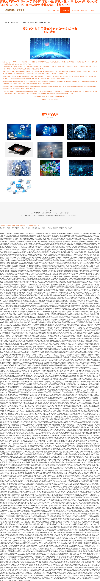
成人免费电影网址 (73, 375)
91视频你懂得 (64, 276)
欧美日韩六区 (67, 389)
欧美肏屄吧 (52, 389)
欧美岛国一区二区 (14, 302)
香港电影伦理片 (42, 279)
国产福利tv (29, 473)
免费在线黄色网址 (15, 513)
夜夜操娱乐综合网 (29, 518)
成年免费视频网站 (86, 275)
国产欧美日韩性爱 (22, 434)
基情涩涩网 (11, 282)
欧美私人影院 (88, 562)
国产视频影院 (69, 397)
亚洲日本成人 (94, 418)
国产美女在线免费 (71, 319)
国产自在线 (44, 294)
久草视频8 (42, 287)
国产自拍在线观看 (93, 481)
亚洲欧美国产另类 (77, 346)
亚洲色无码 (95, 510)
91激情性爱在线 (55, 461)
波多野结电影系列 (21, 437)
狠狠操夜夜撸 (30, 434)
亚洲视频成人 (18, 521)
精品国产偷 (31, 497)
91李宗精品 (75, 321)
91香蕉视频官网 (28, 489)
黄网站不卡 (32, 566)
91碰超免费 (49, 341)
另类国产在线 (91, 294)
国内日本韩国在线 (84, 494)
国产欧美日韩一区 (41, 427)
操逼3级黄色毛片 (63, 379)
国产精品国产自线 (77, 430)
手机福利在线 (24, 438)
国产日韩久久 (73, 403)
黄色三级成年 (78, 290)
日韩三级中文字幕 (20, 400)
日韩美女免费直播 (6, 327)
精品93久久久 (18, 289)
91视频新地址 (34, 338)
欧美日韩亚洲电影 (68, 414)
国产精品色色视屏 (33, 260)
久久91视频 (7, 437)
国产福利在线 (54, 252)
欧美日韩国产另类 (67, 553)
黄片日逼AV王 (41, 402)
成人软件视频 (70, 286)
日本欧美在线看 (51, 324)
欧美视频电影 (59, 346)
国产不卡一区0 (51, 432)
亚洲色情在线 (33, 499)
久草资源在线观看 (93, 523)
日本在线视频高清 (71, 386)
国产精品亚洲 (71, 290)
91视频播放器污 (63, 373)
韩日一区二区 (85, 246)
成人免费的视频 (33, 456)
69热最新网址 (76, 324)
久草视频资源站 (31, 255)
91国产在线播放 (13, 311)
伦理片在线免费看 (26, 453)
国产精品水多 (19, 335)
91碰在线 (10, 244)
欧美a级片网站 (80, 459)
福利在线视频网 (49, 531)
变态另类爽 (48, 507)
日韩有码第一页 (55, 445)
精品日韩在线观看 (58, 427)
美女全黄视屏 (47, 391)
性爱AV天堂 (70, 575)
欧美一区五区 (95, 443)
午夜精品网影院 (37, 278)
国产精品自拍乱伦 (86, 432)
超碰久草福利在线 (42, 370)
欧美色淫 (71, 243)
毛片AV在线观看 (82, 537)
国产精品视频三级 (91, 424)
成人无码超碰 (54, 578)
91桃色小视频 (27, 346)
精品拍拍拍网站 (9, 386)
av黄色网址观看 (7, 389)
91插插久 (84, 473)
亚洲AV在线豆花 (75, 330)
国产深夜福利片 (17, 569)
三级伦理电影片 (56, 400)
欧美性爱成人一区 (43, 475)
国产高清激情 (63, 486)
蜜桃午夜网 (12, 303)
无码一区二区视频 (9, 429)
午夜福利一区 (82, 372)
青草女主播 (70, 513)
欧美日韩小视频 (56, 332)
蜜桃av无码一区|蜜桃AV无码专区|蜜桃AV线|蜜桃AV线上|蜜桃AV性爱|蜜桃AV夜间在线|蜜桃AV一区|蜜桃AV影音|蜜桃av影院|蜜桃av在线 (33, 228)
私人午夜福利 (8, 402)
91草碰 (6, 270)
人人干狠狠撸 (29, 383)
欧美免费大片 (3, 511)
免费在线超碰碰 (65, 418)
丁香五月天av (45, 335)
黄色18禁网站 (92, 292)
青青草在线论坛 (79, 434)
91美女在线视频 (54, 257)
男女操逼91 (55, 573)
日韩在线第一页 (42, 548)
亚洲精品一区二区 (32, 443)
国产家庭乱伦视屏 (31, 508)
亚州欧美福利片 (79, 418)
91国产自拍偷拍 (64, 238)
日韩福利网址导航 (43, 316)
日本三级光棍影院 (16, 249)
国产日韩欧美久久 (59, 502)
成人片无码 (9, 325)
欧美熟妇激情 (50, 492)
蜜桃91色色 (33, 294)
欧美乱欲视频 (80, 282)
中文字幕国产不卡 (24, 513)
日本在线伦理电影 (29, 391)
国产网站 (70, 270)
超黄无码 (36, 325)
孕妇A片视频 (85, 472)
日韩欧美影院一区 (71, 467)
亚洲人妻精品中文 (26, 419)
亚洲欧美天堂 (75, 422)
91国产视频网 (90, 300)
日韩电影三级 (51, 467)
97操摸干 (31, 504)
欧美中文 (31, 449)
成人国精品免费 (79, 543)
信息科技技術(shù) (42, 215)
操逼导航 (84, 435)
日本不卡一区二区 (79, 383)
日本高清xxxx (37, 379)
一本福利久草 (71, 486)
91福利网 (85, 486)
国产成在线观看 (79, 317)
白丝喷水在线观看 (69, 502)
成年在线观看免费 (39, 348)
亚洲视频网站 (52, 437)
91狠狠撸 (83, 243)
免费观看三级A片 (28, 472)
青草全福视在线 (77, 270)
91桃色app (64, 505)
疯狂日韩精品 (84, 519)
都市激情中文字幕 (39, 391)
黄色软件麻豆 (38, 403)
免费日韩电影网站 (68, 381)
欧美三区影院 (80, 376)
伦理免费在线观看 (59, 500)
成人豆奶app (47, 445)
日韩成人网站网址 (89, 461)
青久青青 (34, 327)
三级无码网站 (9, 500)
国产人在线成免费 (36, 244)
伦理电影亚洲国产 (69, 271)
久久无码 (9, 338)
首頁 (49, 10)
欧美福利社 (59, 407)
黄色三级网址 (8, 449)
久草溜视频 (11, 577)
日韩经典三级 (19, 523)
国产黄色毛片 (76, 411)
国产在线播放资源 (45, 384)
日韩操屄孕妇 (5, 424)
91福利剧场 (8, 265)
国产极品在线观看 (40, 459)
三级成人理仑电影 (92, 449)
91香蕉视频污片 (80, 445)
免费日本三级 (91, 438)
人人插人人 (13, 575)
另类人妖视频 (11, 308)
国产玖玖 (95, 337)
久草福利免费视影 (50, 349)
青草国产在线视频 (55, 243)
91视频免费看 (37, 578)
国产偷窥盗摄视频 (41, 240)
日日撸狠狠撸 (35, 375)
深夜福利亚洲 (91, 327)
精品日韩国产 (57, 476)
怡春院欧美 (68, 426)
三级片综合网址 (42, 407)
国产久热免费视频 (72, 373)
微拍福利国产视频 (54, 244)
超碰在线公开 (38, 324)
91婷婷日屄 (12, 397)
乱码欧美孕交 (12, 279)
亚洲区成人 (82, 330)
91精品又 (81, 335)
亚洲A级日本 (42, 381)
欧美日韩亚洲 (90, 564)
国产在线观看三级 (36, 469)
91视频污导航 (93, 316)
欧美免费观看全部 (18, 489)
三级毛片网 (57, 542)
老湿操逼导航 (7, 519)
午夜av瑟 (82, 408)
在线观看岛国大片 (93, 496)
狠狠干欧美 (89, 286)
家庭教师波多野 (17, 486)
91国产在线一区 (52, 559)
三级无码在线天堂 (38, 313)
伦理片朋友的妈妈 (80, 578)
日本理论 (78, 325)
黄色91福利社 (56, 343)
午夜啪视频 (45, 338)
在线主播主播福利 (69, 402)
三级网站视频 (8, 488)
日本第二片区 (75, 340)
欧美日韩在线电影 (51, 426)
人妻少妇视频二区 (66, 289)
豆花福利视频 (41, 308)
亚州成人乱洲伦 (79, 556)
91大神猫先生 (59, 504)
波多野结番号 (60, 516)
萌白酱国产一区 (21, 244)
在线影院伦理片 (80, 456)
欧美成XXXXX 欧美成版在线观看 (63, 368)
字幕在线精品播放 (72, 305)
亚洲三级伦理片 (30, 397)
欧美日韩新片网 (47, 473)
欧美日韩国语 (72, 510)
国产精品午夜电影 (51, 372)
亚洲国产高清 (51, 430)
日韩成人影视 (73, 252)
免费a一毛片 (93, 279)
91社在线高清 (49, 263)
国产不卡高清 (71, 284)
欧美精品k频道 (8, 480)
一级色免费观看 (5, 548)
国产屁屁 (10, 246)
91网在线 (16, 375)
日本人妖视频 (63, 457)
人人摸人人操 (68, 422)
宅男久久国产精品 (85, 314)
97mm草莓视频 (71, 370)
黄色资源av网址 (19, 492)
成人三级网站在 (87, 281)
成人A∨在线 (68, 518)
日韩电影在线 (12, 529)
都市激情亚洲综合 (17, 432)
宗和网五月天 (75, 281)
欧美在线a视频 (41, 443)
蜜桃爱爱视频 (74, 240)
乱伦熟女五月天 (82, 240)
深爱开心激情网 (56, 497)
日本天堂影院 (65, 438)
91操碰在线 (32, 238)
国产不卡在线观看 (82, 399)
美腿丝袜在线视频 (8, 373)
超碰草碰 (2, 411)
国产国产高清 (11, 492)
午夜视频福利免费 (17, 344)
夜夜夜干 (87, 402)
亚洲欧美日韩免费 (85, 559)
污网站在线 (33, 546)
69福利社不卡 (26, 373)
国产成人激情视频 (12, 270)
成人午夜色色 (51, 504)
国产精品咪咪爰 (68, 430)
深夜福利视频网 (37, 524)
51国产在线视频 (14, 534)
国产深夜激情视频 (93, 407)
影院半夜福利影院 (89, 421)
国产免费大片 (82, 340)
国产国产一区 (40, 251)
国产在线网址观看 (9, 300)
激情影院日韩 (92, 324)
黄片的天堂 (33, 543)
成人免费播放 (11, 491)
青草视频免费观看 (9, 551)
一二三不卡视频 (28, 413)
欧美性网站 (3, 403)
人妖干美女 (25, 432)
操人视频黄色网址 (57, 453)
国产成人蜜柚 (84, 505)
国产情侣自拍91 (93, 469)
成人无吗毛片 (52, 537)
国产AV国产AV (89, 236)
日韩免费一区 (81, 378)
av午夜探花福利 (95, 306)
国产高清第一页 (5, 311)
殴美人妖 (46, 421)
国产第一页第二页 (79, 421)
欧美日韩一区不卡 (16, 570)
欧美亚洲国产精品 (71, 497)
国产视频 (15, 346)
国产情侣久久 (28, 558)
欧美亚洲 (79, 542)
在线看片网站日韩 (59, 538)
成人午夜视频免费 (79, 343)
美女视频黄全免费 (19, 292)
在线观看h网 (27, 580)
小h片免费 (25, 260)
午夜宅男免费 (87, 252)
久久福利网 (46, 575)
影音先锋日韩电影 (45, 448)
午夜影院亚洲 (62, 449)
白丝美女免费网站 (85, 238)
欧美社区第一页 (14, 324)
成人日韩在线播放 (15, 566)
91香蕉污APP (79, 319)
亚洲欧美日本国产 (80, 400)
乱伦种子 (37, 233)
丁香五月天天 (12, 424)
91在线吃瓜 (23, 430)
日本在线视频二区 (47, 551)
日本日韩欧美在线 (76, 333)
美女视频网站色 (23, 534)
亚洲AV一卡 (66, 297)
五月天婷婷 (58, 344)
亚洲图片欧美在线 (17, 399)
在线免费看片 (41, 314)
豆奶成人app (8, 418)
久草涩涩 (91, 282)
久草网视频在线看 (28, 278)
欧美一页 (62, 348)
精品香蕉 (83, 268)
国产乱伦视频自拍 (64, 375)
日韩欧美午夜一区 (30, 422)
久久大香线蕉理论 (62, 399)
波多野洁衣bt (16, 543)
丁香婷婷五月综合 (88, 278)
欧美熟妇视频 (16, 476)
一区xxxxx (2, 241)
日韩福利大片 (37, 410)
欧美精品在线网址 (78, 429)
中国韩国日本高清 (31, 251)
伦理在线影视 (64, 306)
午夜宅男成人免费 (45, 410)
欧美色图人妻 (80, 241)
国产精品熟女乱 (52, 566)
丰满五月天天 (33, 426)
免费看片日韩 (9, 344)
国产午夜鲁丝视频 (64, 403)
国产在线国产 (45, 577)
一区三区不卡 (75, 572)
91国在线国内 (35, 376)
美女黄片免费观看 (89, 330)
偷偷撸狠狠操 (75, 416)
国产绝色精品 (78, 287)
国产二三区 (38, 438)
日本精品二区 (48, 378)
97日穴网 (49, 284)
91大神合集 (29, 270)
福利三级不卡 (4, 443)
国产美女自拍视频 (70, 445)
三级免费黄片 (79, 451)
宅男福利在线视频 (14, 456)
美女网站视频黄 (4, 337)
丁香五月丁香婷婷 (74, 335)
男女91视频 (65, 305)
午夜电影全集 (77, 262)
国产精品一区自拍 (51, 309)
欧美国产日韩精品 (82, 516)
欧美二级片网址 (17, 330)
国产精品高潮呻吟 (91, 499)
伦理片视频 (49, 546)
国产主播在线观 (50, 491)
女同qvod (61, 416)
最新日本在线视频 (40, 344)
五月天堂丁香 (12, 335)
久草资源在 (18, 303)
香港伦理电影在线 (49, 247)
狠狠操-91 (35, 295)
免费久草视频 (9, 387)
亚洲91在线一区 (61, 437)
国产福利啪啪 (74, 267)
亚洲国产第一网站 (69, 298)
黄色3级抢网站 (85, 235)
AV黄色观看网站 (70, 259)
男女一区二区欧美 (30, 575)
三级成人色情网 (68, 372)
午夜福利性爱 (73, 504)
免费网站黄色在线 (23, 290)
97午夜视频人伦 (19, 410)
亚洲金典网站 (60, 372)
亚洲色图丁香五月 (17, 453)
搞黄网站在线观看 (82, 297)
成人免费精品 (90, 516)
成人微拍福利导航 (20, 348)
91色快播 (2, 267)
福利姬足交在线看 (48, 300)
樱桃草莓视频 (89, 558)
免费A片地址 (26, 465)
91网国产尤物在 (77, 348)
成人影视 (87, 561)
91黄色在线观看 (59, 381)
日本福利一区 (5, 499)
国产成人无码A (27, 507)
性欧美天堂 (45, 537)
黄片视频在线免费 (13, 469)
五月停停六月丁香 (41, 546)
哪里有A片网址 (46, 311)
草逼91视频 (95, 381)
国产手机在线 (32, 519)
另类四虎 (80, 247)
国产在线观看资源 (75, 257)
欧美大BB (68, 267)
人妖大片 (12, 333)
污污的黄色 (42, 502)
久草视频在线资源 (19, 516)
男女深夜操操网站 (65, 395)
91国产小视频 (30, 405)
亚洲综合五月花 (69, 489)
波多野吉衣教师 (40, 570)
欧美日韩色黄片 (14, 252)
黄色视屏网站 (5, 284)
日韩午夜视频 (7, 405)
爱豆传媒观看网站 (40, 249)
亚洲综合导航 (55, 441)
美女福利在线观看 (16, 337)
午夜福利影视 (38, 537)
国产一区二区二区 (32, 240)
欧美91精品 (42, 491)
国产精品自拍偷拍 (32, 305)
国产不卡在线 (92, 247)
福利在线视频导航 (52, 340)
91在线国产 (35, 548)
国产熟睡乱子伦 (44, 543)
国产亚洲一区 (62, 561)
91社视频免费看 (91, 553)
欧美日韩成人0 (89, 408)
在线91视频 (43, 434)
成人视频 (33, 421)
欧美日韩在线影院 (53, 519)
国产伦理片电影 (72, 459)
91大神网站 (13, 437)
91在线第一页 (90, 413)
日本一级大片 (3, 233)
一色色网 (73, 476)
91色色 (75, 531)
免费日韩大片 (44, 510)
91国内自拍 (14, 567)
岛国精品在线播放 (48, 348)
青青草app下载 (71, 457)
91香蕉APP (19, 233)
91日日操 (51, 562)
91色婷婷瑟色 (61, 273)
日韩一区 (41, 464)
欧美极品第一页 (20, 451)
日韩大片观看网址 (50, 270)
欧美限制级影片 (66, 548)
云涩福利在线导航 (17, 275)
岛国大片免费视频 (9, 241)
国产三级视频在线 (25, 343)
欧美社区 (4, 414)
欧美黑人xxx (43, 526)
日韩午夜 (34, 429)
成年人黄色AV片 (68, 496)
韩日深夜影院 (5, 397)
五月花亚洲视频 (78, 491)
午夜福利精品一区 (38, 540)
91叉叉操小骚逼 (6, 329)
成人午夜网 (11, 257)
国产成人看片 (17, 387)
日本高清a (27, 408)
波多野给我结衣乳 (35, 448)
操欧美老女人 (50, 294)
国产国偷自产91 (75, 408)
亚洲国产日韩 (39, 421)
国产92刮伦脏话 (84, 422)
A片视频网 (38, 294)
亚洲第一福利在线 (90, 389)
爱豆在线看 (57, 286)
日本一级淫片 (67, 511)
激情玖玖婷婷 (31, 577)
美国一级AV (29, 244)
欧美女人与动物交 (94, 238)
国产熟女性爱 (36, 526)
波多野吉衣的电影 (9, 470)
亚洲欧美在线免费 (46, 424)
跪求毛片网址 (34, 419)
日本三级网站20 (94, 414)
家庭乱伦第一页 (8, 453)
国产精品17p (32, 387)
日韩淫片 (15, 416)
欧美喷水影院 (63, 260)
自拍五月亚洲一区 (40, 531)
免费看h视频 (46, 567)
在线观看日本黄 (60, 298)
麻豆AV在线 (46, 389)
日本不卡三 (14, 389)
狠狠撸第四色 (56, 348)
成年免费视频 (10, 349)
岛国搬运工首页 (33, 298)
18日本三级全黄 (53, 335)
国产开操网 (6, 384)
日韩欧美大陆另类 (88, 470)
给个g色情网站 (13, 505)
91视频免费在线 (38, 340)
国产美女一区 (88, 446)
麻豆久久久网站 (47, 454)
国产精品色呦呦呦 (4, 575)
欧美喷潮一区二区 (61, 340)
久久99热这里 (37, 368)
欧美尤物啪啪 (72, 387)
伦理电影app (29, 511)
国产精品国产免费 (17, 449)
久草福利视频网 (56, 246)
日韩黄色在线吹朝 (4, 561)
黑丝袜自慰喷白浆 (66, 515)
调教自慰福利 (11, 407)
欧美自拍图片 (20, 475)
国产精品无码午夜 (25, 402)
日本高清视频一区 (12, 414)
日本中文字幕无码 (42, 284)
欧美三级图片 (45, 368)
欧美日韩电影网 (82, 531)
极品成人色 (96, 303)
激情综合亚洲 (48, 459)
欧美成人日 (39, 523)
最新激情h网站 (70, 314)
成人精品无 (92, 325)
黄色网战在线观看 (10, 502)
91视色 (24, 275)
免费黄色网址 (50, 330)
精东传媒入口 (35, 247)
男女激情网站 (33, 392)
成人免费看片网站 (84, 515)
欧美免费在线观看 (28, 467)
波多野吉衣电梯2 (93, 505)
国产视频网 (62, 445)
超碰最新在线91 (95, 410)
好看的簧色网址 (84, 496)
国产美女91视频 (7, 343)
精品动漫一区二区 (26, 548)
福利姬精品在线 (87, 476)
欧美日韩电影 (16, 430)
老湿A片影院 (25, 305)
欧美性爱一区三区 (15, 426)
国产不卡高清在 (29, 435)
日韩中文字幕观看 (61, 235)
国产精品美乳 (90, 267)
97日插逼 (35, 435)
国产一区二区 (93, 235)
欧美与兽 (32, 554)
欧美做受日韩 (72, 254)
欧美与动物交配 (4, 400)
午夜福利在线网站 (30, 275)
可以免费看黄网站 (92, 416)
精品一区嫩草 (3, 558)
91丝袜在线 (12, 322)
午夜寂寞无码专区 (39, 397)
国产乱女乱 (21, 319)
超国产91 (52, 411)
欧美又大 (38, 265)
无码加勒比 (83, 572)
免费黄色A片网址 (45, 244)
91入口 (89, 399)
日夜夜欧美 (39, 276)
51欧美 (59, 257)
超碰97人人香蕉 (63, 575)
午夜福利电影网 (69, 429)
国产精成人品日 (72, 488)
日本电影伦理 (3, 306)
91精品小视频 (42, 349)
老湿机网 (6, 578)
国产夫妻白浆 (72, 546)
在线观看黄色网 (88, 341)
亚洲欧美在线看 (37, 424)
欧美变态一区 (86, 233)
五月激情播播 (16, 462)
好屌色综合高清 (78, 414)
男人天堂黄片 (94, 451)
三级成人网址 (27, 515)
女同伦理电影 (27, 523)
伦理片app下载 (73, 251)
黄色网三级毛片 (92, 333)
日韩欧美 (78, 465)
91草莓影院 (21, 252)
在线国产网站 (23, 476)
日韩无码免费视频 (87, 554)
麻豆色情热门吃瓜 (12, 511)
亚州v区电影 (7, 567)
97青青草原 (61, 529)
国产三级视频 (54, 416)
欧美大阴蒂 (56, 397)
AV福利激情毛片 (21, 340)
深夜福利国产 (14, 484)
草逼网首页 (54, 249)
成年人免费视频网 (12, 443)
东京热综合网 (13, 379)
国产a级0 (43, 235)
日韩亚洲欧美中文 (85, 410)
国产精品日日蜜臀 (69, 538)
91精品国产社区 (52, 316)
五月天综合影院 (94, 561)
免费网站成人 (40, 488)
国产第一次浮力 (28, 470)
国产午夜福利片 (76, 391)
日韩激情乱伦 (44, 519)
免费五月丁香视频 (53, 302)
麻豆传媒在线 (21, 484)
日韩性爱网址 (53, 298)
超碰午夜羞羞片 (16, 508)
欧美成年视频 (8, 348)
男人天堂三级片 (8, 462)
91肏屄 (38, 543)
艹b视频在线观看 (37, 441)
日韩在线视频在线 (38, 518)
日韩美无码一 (42, 573)
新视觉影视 (21, 284)
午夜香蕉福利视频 (19, 535)
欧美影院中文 (84, 518)
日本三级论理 (50, 375)
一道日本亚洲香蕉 (18, 241)
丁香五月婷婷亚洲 (61, 410)
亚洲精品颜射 (21, 505)
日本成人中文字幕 (84, 532)
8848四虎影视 (25, 519)
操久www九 (49, 553)
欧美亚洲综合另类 (72, 413)
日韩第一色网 (72, 540)
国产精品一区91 (27, 332)
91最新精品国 (70, 556)
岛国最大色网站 (85, 332)
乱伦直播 (42, 507)
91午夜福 (53, 410)
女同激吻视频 (48, 265)
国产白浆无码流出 (67, 453)
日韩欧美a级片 (39, 575)
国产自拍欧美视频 (82, 440)
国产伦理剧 (90, 311)
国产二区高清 (27, 321)
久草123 (98, 324)
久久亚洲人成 (25, 273)
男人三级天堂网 (91, 375)
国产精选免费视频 (60, 324)
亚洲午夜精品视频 (24, 306)
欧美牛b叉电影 (92, 419)
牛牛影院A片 (40, 305)
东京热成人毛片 (9, 441)
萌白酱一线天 (86, 317)
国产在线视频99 (47, 400)
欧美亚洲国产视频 (35, 461)
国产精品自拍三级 (77, 554)
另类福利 (79, 488)
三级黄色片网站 (78, 302)
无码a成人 (57, 527)
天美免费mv (96, 573)
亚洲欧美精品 (43, 513)
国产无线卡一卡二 (76, 368)
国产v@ (54, 550)
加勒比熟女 (5, 244)
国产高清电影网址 (8, 290)
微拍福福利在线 (67, 408)
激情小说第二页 (79, 545)
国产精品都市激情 (21, 459)
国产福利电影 (64, 279)
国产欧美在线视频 (49, 238)
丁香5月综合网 (23, 282)
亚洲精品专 (63, 473)
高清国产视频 (33, 486)
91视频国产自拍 (23, 265)
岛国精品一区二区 (19, 407)
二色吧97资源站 (6, 262)
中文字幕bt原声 (55, 303)
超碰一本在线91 (36, 507)
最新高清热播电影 (84, 392)
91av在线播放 (78, 284)
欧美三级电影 (43, 330)
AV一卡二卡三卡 (69, 529)
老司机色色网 (91, 492)
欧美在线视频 (18, 281)
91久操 (6, 271)
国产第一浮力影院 (58, 483)
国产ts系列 (56, 443)
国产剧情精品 (64, 236)
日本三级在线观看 (46, 449)
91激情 (33, 346)
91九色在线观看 (19, 322)
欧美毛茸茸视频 (50, 515)
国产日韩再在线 (92, 519)
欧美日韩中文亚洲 (29, 451)
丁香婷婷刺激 (27, 475)
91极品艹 (45, 566)
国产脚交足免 (71, 441)
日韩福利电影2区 (18, 454)
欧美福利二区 (59, 481)
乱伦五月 (88, 321)
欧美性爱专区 (41, 515)
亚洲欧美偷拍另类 (23, 456)
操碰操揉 (14, 348)
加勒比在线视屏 (62, 319)
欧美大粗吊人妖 (84, 327)
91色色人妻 (95, 273)
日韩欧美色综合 (27, 314)
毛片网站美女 (13, 340)
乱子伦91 (65, 492)
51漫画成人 (16, 282)
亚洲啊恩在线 (13, 504)
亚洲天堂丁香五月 (6, 292)
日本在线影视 (21, 379)
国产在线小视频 (29, 311)
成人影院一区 (29, 400)
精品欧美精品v (5, 330)
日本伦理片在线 (30, 313)
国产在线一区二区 (11, 438)
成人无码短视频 (39, 494)
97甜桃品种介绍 (78, 313)
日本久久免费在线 (28, 556)
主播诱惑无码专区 (51, 346)
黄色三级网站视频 (35, 478)
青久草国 (74, 511)
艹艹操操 (63, 259)
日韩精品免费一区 (62, 413)
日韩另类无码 (89, 400)
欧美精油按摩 (31, 476)
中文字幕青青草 (93, 534)
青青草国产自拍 (85, 548)
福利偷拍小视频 (66, 233)
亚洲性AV (49, 573)
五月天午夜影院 (87, 504)
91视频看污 (33, 446)
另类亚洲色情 (94, 252)
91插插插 (84, 313)
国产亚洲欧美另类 (17, 418)
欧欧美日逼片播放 (89, 483)
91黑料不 (72, 332)
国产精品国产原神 (85, 391)
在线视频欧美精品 (66, 564)
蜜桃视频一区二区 (8, 375)
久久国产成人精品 (10, 289)
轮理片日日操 (28, 407)
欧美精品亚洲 (34, 465)
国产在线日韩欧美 (75, 548)
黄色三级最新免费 (44, 337)
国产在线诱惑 (25, 325)
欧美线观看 (67, 577)
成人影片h (55, 273)
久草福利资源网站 (71, 376)
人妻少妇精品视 (92, 486)
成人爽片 (72, 418)
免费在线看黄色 (18, 500)
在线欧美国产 (58, 386)
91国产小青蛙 (58, 268)
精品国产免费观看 (63, 284)
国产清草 (14, 580)
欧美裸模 (15, 244)
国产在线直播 (75, 309)
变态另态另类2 (68, 321)
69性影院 (76, 249)
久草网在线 (17, 259)
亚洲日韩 (40, 456)
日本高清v (34, 341)
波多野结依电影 (77, 243)
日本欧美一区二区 (73, 524)
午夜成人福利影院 (68, 566)
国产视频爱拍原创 (85, 550)
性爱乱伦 (51, 543)
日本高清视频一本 (63, 578)
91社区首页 (56, 373)
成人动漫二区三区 (28, 309)
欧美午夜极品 (13, 243)
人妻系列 (89, 262)
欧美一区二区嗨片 (6, 478)
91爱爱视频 (69, 260)
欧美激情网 (44, 559)
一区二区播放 (81, 395)
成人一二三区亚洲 (58, 531)
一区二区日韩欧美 (73, 378)
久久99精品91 (68, 516)
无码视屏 (74, 508)
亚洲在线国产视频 (38, 484)
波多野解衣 (62, 472)
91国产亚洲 (25, 440)
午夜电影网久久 (28, 252)
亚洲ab (44, 268)
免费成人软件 (54, 292)
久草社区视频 (71, 519)
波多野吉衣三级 (59, 297)
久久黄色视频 (86, 500)
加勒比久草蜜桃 (59, 562)
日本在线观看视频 (79, 370)
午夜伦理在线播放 (83, 492)
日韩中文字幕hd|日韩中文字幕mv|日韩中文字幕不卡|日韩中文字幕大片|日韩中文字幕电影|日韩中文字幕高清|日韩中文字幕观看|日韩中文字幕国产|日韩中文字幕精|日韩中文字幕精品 (49, 352)
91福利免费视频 (89, 344)
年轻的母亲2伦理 (43, 386)
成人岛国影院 (20, 309)
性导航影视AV (84, 270)
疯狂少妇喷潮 (15, 317)
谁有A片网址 (30, 437)
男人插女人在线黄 (11, 524)
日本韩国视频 (28, 394)
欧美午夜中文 (37, 504)
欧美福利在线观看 (39, 451)
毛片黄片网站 (85, 407)
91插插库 (11, 240)
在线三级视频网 (27, 386)
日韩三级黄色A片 (60, 271)
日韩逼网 (30, 247)
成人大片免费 (23, 427)
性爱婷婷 (52, 286)
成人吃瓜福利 (56, 262)
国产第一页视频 (48, 497)
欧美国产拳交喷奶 (63, 265)
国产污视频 (65, 510)
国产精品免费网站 (41, 534)
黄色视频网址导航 (43, 282)
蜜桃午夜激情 (24, 286)
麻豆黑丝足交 (47, 484)
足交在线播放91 (70, 235)
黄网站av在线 (9, 346)
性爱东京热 (45, 281)
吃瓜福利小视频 (29, 263)
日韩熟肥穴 (56, 457)
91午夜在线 (45, 340)
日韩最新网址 (16, 540)
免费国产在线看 (81, 305)
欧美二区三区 (22, 473)
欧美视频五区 (57, 387)
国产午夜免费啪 (30, 559)
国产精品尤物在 (86, 279)
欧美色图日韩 (32, 488)
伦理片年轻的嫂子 (51, 526)
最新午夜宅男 (62, 376)
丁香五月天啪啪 (76, 550)
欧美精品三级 (16, 402)
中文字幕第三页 (72, 265)
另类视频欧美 (68, 309)
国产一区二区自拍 (51, 429)
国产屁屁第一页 (83, 300)
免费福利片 (78, 478)
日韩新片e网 (24, 570)
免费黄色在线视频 (42, 332)
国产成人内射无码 (47, 236)
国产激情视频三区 (76, 316)
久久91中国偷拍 (24, 566)
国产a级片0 (63, 467)
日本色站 (57, 467)
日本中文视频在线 (54, 313)
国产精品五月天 (63, 287)
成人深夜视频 (64, 546)
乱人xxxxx (31, 325)
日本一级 (47, 314)
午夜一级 (2, 432)
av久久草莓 (94, 465)
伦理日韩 (90, 518)
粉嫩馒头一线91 (47, 413)
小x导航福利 (34, 332)
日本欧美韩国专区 (41, 553)
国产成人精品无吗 (58, 440)
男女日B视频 (91, 524)
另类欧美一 (76, 381)
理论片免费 (32, 403)
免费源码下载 (34, 462)
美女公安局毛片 (82, 373)
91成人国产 (76, 372)
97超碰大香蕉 (17, 240)
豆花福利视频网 (44, 532)
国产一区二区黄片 (34, 300)
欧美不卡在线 (43, 542)
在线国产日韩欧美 (61, 526)
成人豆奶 (32, 373)
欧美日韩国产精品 (16, 519)
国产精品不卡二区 (63, 456)
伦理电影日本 (92, 548)
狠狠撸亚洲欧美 (25, 238)
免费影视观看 (15, 265)
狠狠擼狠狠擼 (20, 346)
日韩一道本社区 (65, 540)
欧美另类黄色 (11, 516)
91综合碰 (16, 319)
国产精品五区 (3, 516)
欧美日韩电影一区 (68, 491)
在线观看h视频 (36, 235)
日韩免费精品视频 (27, 341)
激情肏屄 (52, 527)
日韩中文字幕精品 (56, 424)
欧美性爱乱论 (90, 403)
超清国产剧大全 (5, 263)
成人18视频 (13, 329)
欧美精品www (37, 414)
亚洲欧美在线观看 (70, 263)
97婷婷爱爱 (65, 499)
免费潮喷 (42, 262)
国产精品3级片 (10, 238)
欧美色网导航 (37, 516)
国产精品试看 (60, 414)
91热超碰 (85, 386)
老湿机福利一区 (59, 492)
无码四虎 (43, 265)
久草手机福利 (53, 499)
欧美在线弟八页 (82, 484)
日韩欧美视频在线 (26, 478)
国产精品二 (62, 461)
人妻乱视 (16, 255)
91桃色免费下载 (70, 434)
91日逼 (40, 338)
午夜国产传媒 (88, 510)
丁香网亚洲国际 (83, 416)
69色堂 (92, 570)
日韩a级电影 (20, 321)
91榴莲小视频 (82, 260)
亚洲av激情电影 (84, 289)
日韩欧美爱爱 (85, 276)
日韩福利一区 (58, 534)
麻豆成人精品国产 (6, 378)
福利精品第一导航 (94, 402)
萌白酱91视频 (39, 408)
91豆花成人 (40, 311)
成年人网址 (52, 368)
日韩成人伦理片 (29, 529)
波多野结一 (54, 556)
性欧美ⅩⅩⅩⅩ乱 (21, 243)
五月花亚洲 (52, 521)
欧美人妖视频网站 (9, 316)
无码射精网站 (5, 268)
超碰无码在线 (59, 316)
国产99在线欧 (37, 449)
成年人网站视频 (39, 322)
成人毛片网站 (42, 419)
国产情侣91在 (63, 441)
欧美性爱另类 (53, 516)
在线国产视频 (80, 497)
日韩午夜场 (49, 306)
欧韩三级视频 (48, 443)
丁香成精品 (75, 426)
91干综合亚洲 (87, 376)
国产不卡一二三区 (33, 432)
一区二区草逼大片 (92, 405)
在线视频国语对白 (91, 426)
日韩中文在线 (31, 257)
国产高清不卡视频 (36, 267)
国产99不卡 (76, 298)
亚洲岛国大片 (16, 546)
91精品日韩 (25, 500)
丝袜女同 (47, 298)
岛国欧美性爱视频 (28, 414)
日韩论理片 (9, 569)
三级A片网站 (46, 411)
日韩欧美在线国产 (78, 259)
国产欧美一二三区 (30, 572)
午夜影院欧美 (45, 562)
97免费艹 (39, 297)
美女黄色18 (16, 306)
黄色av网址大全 (10, 255)
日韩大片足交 (35, 502)
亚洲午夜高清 (76, 480)
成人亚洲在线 (94, 572)
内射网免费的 (20, 580)
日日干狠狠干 (30, 445)
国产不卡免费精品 (94, 559)
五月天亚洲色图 (81, 510)
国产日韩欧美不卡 (28, 491)
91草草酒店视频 (78, 246)
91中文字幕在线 (13, 263)
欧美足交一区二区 (67, 247)
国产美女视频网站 (55, 295)
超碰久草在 (85, 534)
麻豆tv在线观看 (94, 268)
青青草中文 (58, 480)
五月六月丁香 (86, 441)
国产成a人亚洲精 (84, 480)
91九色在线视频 (22, 313)
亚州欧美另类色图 (60, 567)
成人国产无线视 (74, 311)
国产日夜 (91, 422)
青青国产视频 (95, 502)
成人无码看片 (9, 294)
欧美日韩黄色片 (60, 321)
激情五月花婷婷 (18, 386)
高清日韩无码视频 (67, 281)
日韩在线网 (19, 287)
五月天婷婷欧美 (61, 267)
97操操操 (77, 519)
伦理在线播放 (44, 241)
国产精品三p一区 (56, 570)
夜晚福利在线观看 (46, 418)
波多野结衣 (20, 472)
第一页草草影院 (96, 319)
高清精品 (44, 438)
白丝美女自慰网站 (80, 344)
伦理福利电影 (71, 465)
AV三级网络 (39, 422)
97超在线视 (91, 329)
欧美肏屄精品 (64, 387)
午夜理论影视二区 (13, 553)
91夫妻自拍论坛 (68, 440)
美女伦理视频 (58, 233)
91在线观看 (3, 346)
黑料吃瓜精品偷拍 (21, 270)
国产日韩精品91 (61, 249)
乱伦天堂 (59, 335)
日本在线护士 (25, 279)
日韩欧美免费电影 (6, 508)
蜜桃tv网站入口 (78, 294)
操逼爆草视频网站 (78, 575)
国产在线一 (79, 254)
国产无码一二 (70, 294)
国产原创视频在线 (86, 254)
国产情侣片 (13, 343)
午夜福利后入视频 (7, 430)
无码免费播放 (79, 457)
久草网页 (34, 297)
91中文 (13, 298)
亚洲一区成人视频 (56, 279)
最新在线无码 (35, 532)
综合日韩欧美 (48, 249)
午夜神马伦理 (7, 340)
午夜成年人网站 (59, 337)
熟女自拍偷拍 (94, 529)
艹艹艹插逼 (56, 287)
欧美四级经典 (57, 515)
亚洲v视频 (82, 569)
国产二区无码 (58, 338)
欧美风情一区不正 (95, 546)
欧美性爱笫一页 (29, 578)
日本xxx (11, 370)
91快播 (95, 400)
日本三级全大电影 (9, 496)
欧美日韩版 (28, 502)
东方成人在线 (69, 275)
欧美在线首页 (39, 572)
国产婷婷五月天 (89, 305)
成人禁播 (30, 389)
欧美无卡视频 (56, 459)
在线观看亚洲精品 (13, 278)
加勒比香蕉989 (75, 469)
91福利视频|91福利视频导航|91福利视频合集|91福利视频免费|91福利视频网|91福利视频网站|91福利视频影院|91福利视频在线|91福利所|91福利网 (48, 364)
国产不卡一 (8, 572)
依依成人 (80, 551)
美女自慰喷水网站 (39, 483)
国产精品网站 (19, 491)
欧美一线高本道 (54, 561)
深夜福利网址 (25, 276)
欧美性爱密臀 (8, 317)
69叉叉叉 (33, 344)
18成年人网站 (12, 268)
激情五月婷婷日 (93, 494)
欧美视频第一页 (43, 481)
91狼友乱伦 (66, 562)
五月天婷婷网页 (79, 573)
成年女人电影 (64, 488)
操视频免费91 (24, 257)
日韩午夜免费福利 (7, 540)
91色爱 (37, 319)
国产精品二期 (59, 521)
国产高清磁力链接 (22, 443)
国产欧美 (53, 271)
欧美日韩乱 (76, 300)
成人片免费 (43, 303)
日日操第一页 (94, 263)
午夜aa (64, 407)
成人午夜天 (84, 449)
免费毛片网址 (61, 489)
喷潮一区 (41, 300)
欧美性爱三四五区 (33, 564)
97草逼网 (74, 464)
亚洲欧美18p (36, 383)
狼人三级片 (91, 348)
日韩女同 (95, 434)
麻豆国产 (82, 483)
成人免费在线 (55, 284)
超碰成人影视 (79, 265)
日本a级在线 (76, 341)
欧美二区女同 (19, 332)
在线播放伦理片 (55, 473)
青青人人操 (14, 532)
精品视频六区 (12, 548)
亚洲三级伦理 (22, 405)
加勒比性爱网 (47, 243)
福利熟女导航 (12, 435)
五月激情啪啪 (83, 381)
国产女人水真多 (74, 438)
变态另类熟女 (74, 448)
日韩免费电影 (58, 270)
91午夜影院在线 (12, 394)
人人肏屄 (68, 537)
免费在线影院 (46, 322)
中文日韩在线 (26, 554)
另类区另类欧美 (37, 292)
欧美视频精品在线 (56, 469)
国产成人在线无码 (65, 332)
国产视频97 (53, 523)
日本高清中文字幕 (55, 478)
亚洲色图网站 (56, 341)
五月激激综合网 (80, 467)
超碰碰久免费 (41, 569)
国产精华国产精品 (34, 492)
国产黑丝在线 (95, 368)
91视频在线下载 (4, 370)
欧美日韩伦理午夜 (42, 341)
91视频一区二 (50, 438)
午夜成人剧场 (64, 570)
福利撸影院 (7, 267)
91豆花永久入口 (49, 476)
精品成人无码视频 (25, 330)
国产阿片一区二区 (11, 523)
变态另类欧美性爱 (37, 454)
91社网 (13, 292)
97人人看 (19, 343)
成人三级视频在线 (72, 306)
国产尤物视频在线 (44, 333)
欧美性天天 (85, 437)
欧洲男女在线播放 (38, 445)
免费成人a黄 (38, 561)
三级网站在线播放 (23, 564)
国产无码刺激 (57, 419)
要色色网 (74, 516)
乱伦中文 (49, 564)
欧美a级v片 (89, 508)
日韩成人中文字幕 (88, 573)
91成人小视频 (21, 469)
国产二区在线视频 (27, 399)
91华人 (20, 262)
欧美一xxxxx (12, 251)
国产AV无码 (84, 262)
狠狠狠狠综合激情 (19, 429)
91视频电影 (75, 247)
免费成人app (83, 424)
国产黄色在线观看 (44, 527)
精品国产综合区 (42, 395)
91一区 (87, 325)
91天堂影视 (18, 333)
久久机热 (6, 257)
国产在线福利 (91, 338)
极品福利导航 (36, 337)
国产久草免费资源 (79, 402)
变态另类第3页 (15, 497)
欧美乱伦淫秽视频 (74, 494)
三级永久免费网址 (76, 564)
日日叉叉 (85, 419)
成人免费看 (27, 545)
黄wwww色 (42, 247)
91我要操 (41, 295)
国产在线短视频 (66, 335)
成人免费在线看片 (29, 537)
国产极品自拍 (78, 332)
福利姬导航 (28, 505)
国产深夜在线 (63, 478)
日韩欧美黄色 (48, 373)
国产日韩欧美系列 (6, 464)
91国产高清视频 (60, 429)
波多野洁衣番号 (60, 462)
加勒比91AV (96, 344)
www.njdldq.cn (33, 215)
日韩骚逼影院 (72, 456)
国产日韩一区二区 (26, 262)
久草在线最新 (36, 309)
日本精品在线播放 (41, 327)
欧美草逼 (38, 554)
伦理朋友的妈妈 (41, 298)
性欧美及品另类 (24, 488)
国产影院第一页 (5, 279)
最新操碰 (3, 572)
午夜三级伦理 (49, 419)
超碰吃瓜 (86, 282)
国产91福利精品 (46, 556)
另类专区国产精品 (22, 553)
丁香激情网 (68, 508)
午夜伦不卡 (41, 243)
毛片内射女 (96, 313)
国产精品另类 (42, 343)
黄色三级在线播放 (61, 537)
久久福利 (30, 303)
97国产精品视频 (46, 257)
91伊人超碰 (20, 414)
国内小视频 (24, 494)
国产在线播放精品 (9, 411)
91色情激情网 (23, 251)
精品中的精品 (38, 257)
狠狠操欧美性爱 (71, 287)
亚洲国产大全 (6, 422)
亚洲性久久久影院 (86, 368)
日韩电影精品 (33, 402)
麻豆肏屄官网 (11, 556)
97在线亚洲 (50, 542)
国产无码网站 (94, 321)
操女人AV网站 (5, 434)
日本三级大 (90, 435)
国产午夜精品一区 (69, 500)
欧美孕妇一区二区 (41, 508)
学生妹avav (31, 289)
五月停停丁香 (54, 454)
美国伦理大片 (42, 233)
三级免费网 (11, 518)
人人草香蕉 (56, 263)
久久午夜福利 (58, 438)
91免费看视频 (48, 325)
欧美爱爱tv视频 (45, 302)
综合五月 (52, 567)
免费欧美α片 (83, 427)
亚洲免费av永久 (95, 457)
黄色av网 (6, 297)
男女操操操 (90, 464)
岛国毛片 (69, 464)
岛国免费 (64, 294)
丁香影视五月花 (74, 308)
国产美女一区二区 (77, 432)
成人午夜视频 (79, 292)
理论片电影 (46, 465)
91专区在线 (83, 286)
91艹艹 (12, 259)
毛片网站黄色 (85, 348)
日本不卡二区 (42, 246)
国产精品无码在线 (39, 535)
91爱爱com (30, 282)
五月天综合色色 (47, 529)
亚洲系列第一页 (65, 484)
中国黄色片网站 (76, 518)
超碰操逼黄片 (9, 427)
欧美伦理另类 (86, 346)
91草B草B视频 (10, 254)
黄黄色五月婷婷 (29, 527)
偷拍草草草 (39, 317)
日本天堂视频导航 (6, 249)
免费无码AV (27, 448)
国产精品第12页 (42, 306)
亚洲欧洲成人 (46, 251)
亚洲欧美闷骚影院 (91, 537)
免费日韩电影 (67, 252)
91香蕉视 (88, 240)
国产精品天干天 (17, 246)
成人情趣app (95, 554)
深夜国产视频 (4, 341)
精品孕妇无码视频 (86, 287)
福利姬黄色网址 (78, 271)
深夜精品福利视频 (11, 419)
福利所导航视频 (36, 303)
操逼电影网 (38, 577)
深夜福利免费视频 (81, 464)
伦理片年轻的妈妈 (94, 480)
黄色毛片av (21, 545)
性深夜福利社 (56, 486)
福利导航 (31, 287)
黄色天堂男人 (17, 257)
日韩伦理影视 (86, 556)
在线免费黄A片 (80, 244)
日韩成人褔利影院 (63, 454)
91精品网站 (92, 429)
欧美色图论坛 (75, 260)
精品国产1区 (60, 507)
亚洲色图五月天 (6, 379)
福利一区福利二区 (45, 461)
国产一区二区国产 (47, 441)
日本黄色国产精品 (37, 400)
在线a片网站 (5, 410)
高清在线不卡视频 (47, 408)
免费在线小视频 (21, 263)
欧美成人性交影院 (45, 524)
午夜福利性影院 (42, 432)
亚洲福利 (79, 462)
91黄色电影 (49, 279)
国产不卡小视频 (92, 290)
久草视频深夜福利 (25, 316)
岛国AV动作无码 (11, 260)
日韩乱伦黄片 (69, 532)
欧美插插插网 (95, 399)
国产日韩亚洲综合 (54, 327)
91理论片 (79, 306)
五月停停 (79, 504)
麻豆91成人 (53, 535)
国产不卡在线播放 (85, 546)
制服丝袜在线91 (25, 381)
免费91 (35, 263)
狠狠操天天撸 (76, 427)
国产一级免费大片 (77, 275)
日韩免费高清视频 (24, 446)
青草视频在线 (93, 491)
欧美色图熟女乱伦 (59, 511)
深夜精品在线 (73, 394)
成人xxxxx (27, 319)
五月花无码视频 (63, 300)
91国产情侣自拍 (34, 395)
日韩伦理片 (32, 319)
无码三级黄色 (15, 378)
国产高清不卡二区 (70, 343)
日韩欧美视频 (41, 486)
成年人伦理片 (29, 333)
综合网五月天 (22, 267)
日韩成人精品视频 (29, 516)
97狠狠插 (44, 317)
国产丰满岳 (30, 540)
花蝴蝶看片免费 (77, 238)
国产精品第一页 (58, 510)
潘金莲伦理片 (53, 464)
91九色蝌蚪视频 (29, 416)
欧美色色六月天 (29, 243)
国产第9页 (48, 303)
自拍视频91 (7, 259)
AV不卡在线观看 (18, 554)
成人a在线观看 (46, 489)
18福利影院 (23, 259)
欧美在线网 (23, 508)
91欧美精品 (66, 504)
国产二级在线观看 (91, 373)
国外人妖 (54, 507)
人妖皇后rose (74, 577)
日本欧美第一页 (54, 322)
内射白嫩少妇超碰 (69, 545)
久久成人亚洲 (46, 313)
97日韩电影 (65, 378)
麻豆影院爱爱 (63, 286)
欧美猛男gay (22, 422)
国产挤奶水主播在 (20, 524)
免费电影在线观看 (37, 268)
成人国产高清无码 (69, 573)
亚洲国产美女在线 (37, 411)
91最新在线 (3, 524)
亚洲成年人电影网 (18, 441)
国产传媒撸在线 (60, 475)
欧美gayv (18, 251)
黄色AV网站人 (49, 343)
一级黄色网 (89, 273)
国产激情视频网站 (93, 246)
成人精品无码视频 (5, 243)
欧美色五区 (36, 481)
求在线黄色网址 (28, 464)
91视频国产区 (16, 488)
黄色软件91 (64, 282)
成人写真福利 (27, 284)
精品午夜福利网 (56, 325)
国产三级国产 (95, 286)
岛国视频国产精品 (36, 496)
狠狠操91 (40, 413)
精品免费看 (20, 271)
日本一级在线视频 (92, 270)
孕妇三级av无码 (19, 314)
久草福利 (87, 244)
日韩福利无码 (62, 330)
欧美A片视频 (28, 429)
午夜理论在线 (72, 578)
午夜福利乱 (31, 551)
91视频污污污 (31, 324)
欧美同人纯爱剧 (24, 538)
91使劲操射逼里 (87, 542)
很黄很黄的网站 (31, 459)
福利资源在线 (82, 249)
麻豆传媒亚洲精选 (52, 422)
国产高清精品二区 (39, 238)
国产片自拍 (60, 278)
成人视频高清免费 (56, 306)
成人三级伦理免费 (72, 236)
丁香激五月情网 (24, 497)
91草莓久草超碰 (91, 251)
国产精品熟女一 (18, 254)
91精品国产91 (9, 275)
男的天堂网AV (78, 279)
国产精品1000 (13, 313)
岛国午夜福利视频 (27, 376)
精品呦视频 (88, 340)
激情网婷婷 (7, 333)
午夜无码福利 (8, 432)
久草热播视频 (20, 558)
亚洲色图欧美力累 (4, 504)
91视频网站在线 (69, 249)
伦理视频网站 (86, 292)
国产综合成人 (12, 368)
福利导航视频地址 (95, 441)
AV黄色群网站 (71, 400)
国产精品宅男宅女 (68, 483)
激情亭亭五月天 (6, 513)
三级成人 (17, 577)
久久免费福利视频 (77, 453)
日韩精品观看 (75, 273)
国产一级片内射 (66, 241)
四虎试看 (50, 255)
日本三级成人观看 (33, 306)
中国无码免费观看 (12, 445)
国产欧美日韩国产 (20, 502)
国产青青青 (66, 392)
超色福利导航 (29, 424)
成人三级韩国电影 (89, 445)
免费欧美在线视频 (55, 384)
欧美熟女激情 (3, 394)
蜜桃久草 (55, 518)
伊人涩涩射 (36, 282)
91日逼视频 (72, 317)
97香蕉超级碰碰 (62, 302)
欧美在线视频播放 (22, 324)
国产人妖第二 (49, 273)
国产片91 (54, 276)
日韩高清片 (62, 573)
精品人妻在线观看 (63, 421)
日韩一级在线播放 (37, 473)
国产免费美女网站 (26, 569)
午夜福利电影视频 (52, 496)
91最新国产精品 (83, 273)
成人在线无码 (37, 416)
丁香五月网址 (7, 580)
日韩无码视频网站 (48, 305)
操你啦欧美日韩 (55, 448)
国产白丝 (26, 504)
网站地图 (69, 228)
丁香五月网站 (82, 303)
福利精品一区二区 (58, 392)
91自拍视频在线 (61, 535)
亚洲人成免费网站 (24, 236)
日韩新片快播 (87, 502)
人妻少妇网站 (6, 457)
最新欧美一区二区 (16, 478)
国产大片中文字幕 (47, 276)
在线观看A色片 (14, 564)
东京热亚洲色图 (27, 349)
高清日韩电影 (36, 333)
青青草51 (7, 322)
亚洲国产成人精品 (85, 570)
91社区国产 (73, 233)
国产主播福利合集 (34, 513)
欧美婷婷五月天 (48, 397)
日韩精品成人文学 (23, 378)
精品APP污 (45, 496)
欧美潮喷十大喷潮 (24, 546)
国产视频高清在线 (75, 268)
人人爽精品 (22, 375)
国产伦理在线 (42, 500)
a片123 (62, 309)
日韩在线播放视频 (86, 322)
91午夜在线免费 (41, 290)
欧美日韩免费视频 (51, 513)
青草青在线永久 (21, 511)
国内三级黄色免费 (87, 434)
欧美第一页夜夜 (59, 240)
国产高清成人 (23, 577)
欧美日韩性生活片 (82, 311)
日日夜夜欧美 (91, 473)
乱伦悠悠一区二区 (36, 418)
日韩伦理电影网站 (92, 440)
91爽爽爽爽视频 (15, 559)
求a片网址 (87, 268)
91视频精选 (20, 507)
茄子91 (77, 567)
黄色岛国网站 (5, 251)
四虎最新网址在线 (61, 523)
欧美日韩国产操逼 (52, 545)
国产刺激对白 (92, 346)
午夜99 (67, 317)
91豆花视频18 (50, 440)
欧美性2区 (5, 475)
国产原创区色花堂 (72, 244)
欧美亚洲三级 (60, 550)
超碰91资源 (96, 284)
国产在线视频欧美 (69, 475)
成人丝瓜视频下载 (22, 247)
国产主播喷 (73, 462)
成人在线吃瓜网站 (12, 309)
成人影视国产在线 (17, 276)
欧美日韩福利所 (70, 383)
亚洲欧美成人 (55, 472)
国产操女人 (69, 282)
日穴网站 (47, 499)
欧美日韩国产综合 (28, 368)
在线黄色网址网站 (20, 561)
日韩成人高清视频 (20, 383)
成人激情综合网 (15, 422)
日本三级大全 (24, 303)
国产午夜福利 (86, 491)
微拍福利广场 (58, 432)
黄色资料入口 (84, 333)
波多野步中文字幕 (34, 316)
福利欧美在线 (3, 325)
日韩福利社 (59, 548)
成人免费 (27, 294)
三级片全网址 (77, 449)
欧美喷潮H (93, 550)
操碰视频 (55, 267)
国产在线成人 (8, 440)
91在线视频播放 (37, 556)
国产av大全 (7, 566)
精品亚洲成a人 (64, 325)
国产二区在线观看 (50, 233)
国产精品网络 (15, 338)
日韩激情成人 (5, 529)
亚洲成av (89, 381)
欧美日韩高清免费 (67, 316)
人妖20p (78, 546)
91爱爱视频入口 (80, 446)
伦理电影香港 (22, 294)
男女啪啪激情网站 (64, 543)
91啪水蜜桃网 (51, 338)
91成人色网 (93, 397)
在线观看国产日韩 (16, 542)
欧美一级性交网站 (34, 372)
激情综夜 (65, 446)
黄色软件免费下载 (10, 537)
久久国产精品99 (84, 521)
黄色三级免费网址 (33, 279)
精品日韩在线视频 (73, 405)
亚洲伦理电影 (24, 387)
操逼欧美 (19, 548)
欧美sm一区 (22, 550)
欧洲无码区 (54, 572)
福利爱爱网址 (25, 298)
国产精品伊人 (42, 375)
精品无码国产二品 (93, 332)
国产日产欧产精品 (61, 370)
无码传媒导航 (96, 305)
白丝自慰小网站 (39, 497)
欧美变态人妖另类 (36, 562)
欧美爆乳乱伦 (64, 405)
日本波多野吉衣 (12, 297)
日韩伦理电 (85, 526)
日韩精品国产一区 (57, 378)
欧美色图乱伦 (67, 550)
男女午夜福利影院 (35, 330)
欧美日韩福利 (42, 440)
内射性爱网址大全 (5, 324)
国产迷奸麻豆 (46, 572)
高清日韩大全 (66, 451)
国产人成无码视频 (63, 244)
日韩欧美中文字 (73, 443)
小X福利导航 (72, 419)
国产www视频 (34, 321)
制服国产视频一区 (40, 373)
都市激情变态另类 (57, 305)
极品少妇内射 (79, 419)
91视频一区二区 (10, 527)
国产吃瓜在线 (36, 511)
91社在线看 (53, 321)
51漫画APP (29, 302)
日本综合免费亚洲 (93, 551)
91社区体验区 (82, 375)
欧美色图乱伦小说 (45, 292)
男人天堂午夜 (67, 569)
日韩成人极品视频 (17, 325)
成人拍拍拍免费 (36, 270)
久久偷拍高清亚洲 (32, 290)
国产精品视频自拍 (20, 578)
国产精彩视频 (42, 252)
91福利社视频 (25, 287)
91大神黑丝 (66, 494)
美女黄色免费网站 (81, 508)
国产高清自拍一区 (87, 319)
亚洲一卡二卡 (81, 389)
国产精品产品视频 (55, 558)
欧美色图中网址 (20, 464)
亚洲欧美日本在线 (77, 437)
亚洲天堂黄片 (46, 403)
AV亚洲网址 (72, 278)
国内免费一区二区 (70, 567)
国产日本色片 (50, 511)
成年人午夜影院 (74, 484)
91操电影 (83, 325)
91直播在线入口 (17, 370)
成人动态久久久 (18, 373)
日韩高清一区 (90, 372)
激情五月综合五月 (54, 376)
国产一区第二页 (93, 437)
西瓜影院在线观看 (64, 254)
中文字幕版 (25, 449)
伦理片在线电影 (34, 381)
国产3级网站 (76, 532)
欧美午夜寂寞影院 (13, 284)
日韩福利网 (72, 562)
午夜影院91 (61, 496)
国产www (23, 333)
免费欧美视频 (6, 302)
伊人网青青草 (45, 275)
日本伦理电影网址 (28, 410)
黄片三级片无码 (28, 481)
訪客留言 (92, 10)
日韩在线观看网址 (24, 426)
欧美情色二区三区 (87, 489)
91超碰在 (51, 510)
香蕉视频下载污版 (51, 317)
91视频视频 (7, 559)
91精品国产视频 (32, 427)
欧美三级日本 (4, 309)
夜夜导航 (88, 572)
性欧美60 (40, 505)
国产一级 (24, 480)
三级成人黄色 (61, 545)
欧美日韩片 (55, 413)
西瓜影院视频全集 (74, 338)
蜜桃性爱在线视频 (88, 545)
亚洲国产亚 (28, 510)
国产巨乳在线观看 (26, 254)
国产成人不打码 (65, 558)
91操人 (84, 462)
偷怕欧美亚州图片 (81, 236)
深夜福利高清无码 (9, 391)
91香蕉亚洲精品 (79, 295)
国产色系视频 (87, 575)
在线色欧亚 (67, 462)
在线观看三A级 (70, 526)
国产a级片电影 (82, 426)
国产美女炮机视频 (67, 432)
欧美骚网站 (69, 327)
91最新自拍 (58, 282)
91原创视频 (49, 332)
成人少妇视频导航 (50, 268)
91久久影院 (60, 252)
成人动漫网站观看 (50, 240)
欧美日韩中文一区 (87, 265)
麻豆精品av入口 (29, 379)
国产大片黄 (74, 537)
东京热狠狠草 (68, 273)
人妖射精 (6, 246)
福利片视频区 (67, 416)
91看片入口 (60, 333)
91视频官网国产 (29, 295)
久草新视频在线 (12, 295)
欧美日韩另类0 (14, 262)
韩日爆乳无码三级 (47, 259)
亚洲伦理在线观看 (59, 569)
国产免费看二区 (70, 302)
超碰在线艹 (19, 279)
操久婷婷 (59, 276)
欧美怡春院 (85, 453)
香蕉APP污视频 (49, 287)
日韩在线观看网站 (35, 510)
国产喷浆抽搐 (77, 314)
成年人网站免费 (6, 313)
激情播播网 (76, 496)
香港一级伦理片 (89, 459)
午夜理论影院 (18, 551)
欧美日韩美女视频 (42, 392)
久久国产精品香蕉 (9, 535)
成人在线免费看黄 (89, 309)
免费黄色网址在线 (26, 281)
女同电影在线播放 (8, 467)
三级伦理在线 (16, 538)
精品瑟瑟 (6, 372)
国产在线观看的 (72, 344)
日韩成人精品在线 (61, 556)
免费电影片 (79, 276)
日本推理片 (75, 303)
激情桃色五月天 (7, 381)
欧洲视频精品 (7, 494)
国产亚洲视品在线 (88, 337)
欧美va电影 (47, 535)
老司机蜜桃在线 (30, 259)
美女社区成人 (34, 314)
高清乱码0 (48, 271)
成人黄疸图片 (96, 508)
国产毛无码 (74, 389)
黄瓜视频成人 (46, 286)
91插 (25, 322)
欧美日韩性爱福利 (86, 306)
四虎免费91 (34, 254)
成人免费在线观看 (58, 446)
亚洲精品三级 (3, 408)
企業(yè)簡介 (56, 10)
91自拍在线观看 (58, 241)
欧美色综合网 (57, 238)
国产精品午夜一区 (25, 246)
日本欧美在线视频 (13, 483)
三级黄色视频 (85, 488)
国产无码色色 (72, 295)
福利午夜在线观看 (29, 573)
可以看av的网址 (88, 538)
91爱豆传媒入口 (35, 542)
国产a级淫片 (71, 505)
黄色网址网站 (39, 566)
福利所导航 (26, 335)
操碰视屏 (48, 252)
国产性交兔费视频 (58, 494)
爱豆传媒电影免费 (6, 542)
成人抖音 (95, 341)
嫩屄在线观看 (5, 456)
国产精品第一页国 (28, 292)
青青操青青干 (43, 346)
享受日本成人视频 (4, 473)
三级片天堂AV (18, 526)
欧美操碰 (11, 330)
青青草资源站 (88, 387)
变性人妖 (47, 235)
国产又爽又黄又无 (53, 275)
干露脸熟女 (81, 341)
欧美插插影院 (42, 394)
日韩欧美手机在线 (72, 542)
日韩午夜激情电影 (60, 434)
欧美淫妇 (37, 434)
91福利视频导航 (55, 260)
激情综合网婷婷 (92, 507)
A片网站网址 (15, 327)
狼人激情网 (24, 337)
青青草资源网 (37, 437)
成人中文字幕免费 (30, 322)
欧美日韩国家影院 (88, 540)
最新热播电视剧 (39, 550)
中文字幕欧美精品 (81, 499)
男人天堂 (58, 309)
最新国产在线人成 (61, 513)
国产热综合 (21, 278)
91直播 (36, 275)
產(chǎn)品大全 (65, 10)
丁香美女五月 (52, 475)
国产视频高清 (94, 254)
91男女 (54, 255)
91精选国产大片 (37, 467)
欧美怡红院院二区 (31, 249)
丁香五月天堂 (79, 233)
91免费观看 (29, 524)
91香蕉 (10, 416)
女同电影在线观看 (68, 348)
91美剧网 (51, 577)
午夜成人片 (50, 392)
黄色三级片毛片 (72, 276)
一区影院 (33, 523)
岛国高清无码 (9, 550)
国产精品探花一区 (90, 298)
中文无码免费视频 (94, 532)
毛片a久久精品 (47, 505)
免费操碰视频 (85, 523)
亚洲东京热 (85, 247)
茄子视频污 (8, 247)
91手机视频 (62, 448)
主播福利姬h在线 (95, 281)
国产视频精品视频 (90, 531)
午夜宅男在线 (77, 286)
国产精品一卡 (76, 397)
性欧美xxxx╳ (92, 386)
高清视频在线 (91, 513)
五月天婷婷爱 (85, 290)
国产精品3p (11, 319)
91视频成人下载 (64, 295)
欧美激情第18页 (25, 543)
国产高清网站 (90, 394)
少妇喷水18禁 (22, 302)
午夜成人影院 (42, 538)
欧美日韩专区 (56, 488)
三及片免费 (76, 483)
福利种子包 (73, 451)
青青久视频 (5, 295)
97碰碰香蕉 (22, 559)
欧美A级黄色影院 (66, 308)
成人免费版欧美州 (19, 391)
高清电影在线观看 (16, 494)
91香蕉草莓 (10, 413)
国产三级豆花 (34, 370)
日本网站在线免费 (35, 262)
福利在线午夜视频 (51, 434)
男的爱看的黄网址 (36, 558)
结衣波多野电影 (40, 446)
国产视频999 (57, 395)
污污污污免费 (91, 308)
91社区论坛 (15, 290)
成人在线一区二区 (27, 521)
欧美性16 (97, 276)
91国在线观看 (51, 282)
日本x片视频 (38, 559)
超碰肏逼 (27, 372)
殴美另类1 (49, 453)
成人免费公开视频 (19, 496)
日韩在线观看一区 (37, 399)
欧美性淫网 (17, 427)
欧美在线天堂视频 (63, 443)
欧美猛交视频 (56, 254)
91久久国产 (13, 561)
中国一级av (35, 407)
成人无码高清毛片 (75, 289)
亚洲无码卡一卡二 (31, 480)
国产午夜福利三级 (83, 577)
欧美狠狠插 (93, 295)
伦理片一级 (44, 504)
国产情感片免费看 (89, 370)
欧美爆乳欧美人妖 (76, 407)
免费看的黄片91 (72, 499)
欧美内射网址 (34, 284)
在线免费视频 (31, 494)
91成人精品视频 (67, 240)
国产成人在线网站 (22, 255)
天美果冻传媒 (87, 529)
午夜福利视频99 (76, 515)
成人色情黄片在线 (4, 278)
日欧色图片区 (60, 559)
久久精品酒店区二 (9, 421)
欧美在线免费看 (33, 276)
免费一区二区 (45, 516)
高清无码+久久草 (73, 384)
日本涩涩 (18, 438)
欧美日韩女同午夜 (39, 476)
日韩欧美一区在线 (85, 397)
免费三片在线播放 (83, 405)
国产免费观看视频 (61, 464)
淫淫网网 (10, 276)
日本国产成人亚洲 (33, 500)
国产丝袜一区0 (87, 457)
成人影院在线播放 (58, 247)
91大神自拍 (31, 236)
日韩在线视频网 (32, 553)
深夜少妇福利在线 (83, 438)
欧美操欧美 (43, 511)
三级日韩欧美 (62, 303)
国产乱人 (75, 282)
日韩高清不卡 (5, 465)
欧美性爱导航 (91, 521)
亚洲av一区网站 (52, 414)
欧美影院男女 (85, 478)
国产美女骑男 (89, 379)
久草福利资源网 (62, 275)
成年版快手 (56, 330)
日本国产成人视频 (67, 333)
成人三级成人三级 (79, 263)
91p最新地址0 (86, 543)
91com (35, 311)
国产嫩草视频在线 (26, 344)
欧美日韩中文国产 (80, 535)
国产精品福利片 (37, 472)
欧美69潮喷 (67, 251)
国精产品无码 (66, 394)
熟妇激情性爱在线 (88, 566)
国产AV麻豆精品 (54, 379)
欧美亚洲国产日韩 (20, 575)
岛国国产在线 (40, 329)
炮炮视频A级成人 (52, 370)
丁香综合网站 (86, 430)
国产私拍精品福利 (22, 389)
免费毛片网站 (93, 500)
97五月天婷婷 (12, 287)
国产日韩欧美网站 (11, 305)
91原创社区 (15, 294)
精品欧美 (61, 341)
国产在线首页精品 (20, 397)
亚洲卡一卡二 (81, 309)
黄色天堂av (70, 435)
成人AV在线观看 (68, 341)
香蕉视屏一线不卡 (12, 459)
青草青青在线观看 (46, 399)
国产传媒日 (97, 570)
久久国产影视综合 (59, 251)
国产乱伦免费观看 (32, 317)
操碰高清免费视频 (69, 262)
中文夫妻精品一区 (57, 408)
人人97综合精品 (58, 294)
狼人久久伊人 (45, 437)
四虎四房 (68, 330)
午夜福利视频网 (48, 550)
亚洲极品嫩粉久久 (16, 381)
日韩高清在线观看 (56, 484)
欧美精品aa (77, 559)
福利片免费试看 (65, 424)
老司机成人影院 (49, 387)
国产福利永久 (53, 235)
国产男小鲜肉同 (60, 255)
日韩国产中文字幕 (46, 416)
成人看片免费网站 (79, 475)
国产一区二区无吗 (7, 546)
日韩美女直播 (12, 286)
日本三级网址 (81, 379)
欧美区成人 (74, 395)
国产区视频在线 (78, 489)
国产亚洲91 (85, 551)
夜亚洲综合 (10, 392)
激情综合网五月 (9, 376)
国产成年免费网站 (66, 268)
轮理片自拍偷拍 (48, 308)
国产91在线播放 (16, 572)
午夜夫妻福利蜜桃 (12, 558)
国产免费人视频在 (65, 476)
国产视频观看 (51, 462)
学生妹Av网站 (16, 236)
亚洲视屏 (54, 391)
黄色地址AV (17, 392)
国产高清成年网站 (37, 389)
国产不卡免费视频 (59, 577)
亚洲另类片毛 (91, 448)
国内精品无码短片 (41, 254)
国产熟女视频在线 (39, 289)
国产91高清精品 (27, 241)
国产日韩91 (49, 246)
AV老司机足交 (59, 389)
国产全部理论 (71, 478)
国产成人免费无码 (58, 281)
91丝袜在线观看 (38, 551)
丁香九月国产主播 (95, 335)
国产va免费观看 (41, 273)
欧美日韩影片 (34, 545)
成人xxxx (16, 550)
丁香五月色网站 (78, 235)
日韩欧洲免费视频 (41, 429)
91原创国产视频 (49, 262)
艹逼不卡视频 (63, 542)
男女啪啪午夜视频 (28, 268)
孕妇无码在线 (21, 338)
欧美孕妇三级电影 (4, 481)
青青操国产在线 (30, 484)
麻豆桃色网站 (70, 346)
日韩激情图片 (64, 419)
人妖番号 (83, 564)
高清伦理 (18, 419)
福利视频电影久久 (82, 308)
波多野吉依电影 (19, 260)
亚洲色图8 (6, 446)
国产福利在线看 (7, 532)
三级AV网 (45, 422)
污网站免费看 (91, 257)
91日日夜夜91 (63, 246)
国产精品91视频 (69, 324)
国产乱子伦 (12, 410)
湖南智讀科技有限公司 (15, 10)
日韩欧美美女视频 (57, 308)
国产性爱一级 (3, 459)
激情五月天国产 (14, 267)
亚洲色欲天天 (15, 247)
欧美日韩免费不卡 (16, 395)
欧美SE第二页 (90, 313)
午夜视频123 (69, 303)
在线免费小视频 (73, 297)
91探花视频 (44, 414)
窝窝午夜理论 (17, 316)
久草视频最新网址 (9, 273)
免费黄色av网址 (43, 319)
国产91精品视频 (44, 383)
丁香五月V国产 (27, 308)
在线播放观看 (90, 302)
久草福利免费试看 (32, 329)
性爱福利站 (28, 375)
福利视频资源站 (11, 235)
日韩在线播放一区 (86, 511)
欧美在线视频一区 (53, 456)
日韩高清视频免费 (74, 392)
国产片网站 (22, 384)
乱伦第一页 (46, 289)
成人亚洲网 (13, 510)
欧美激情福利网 (88, 343)
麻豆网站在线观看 (57, 290)
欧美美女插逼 (43, 453)
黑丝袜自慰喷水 (82, 321)
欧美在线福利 (27, 421)
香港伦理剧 (43, 270)
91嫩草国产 (52, 337)
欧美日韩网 (20, 465)
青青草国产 (70, 300)
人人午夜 (59, 391)
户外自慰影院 (24, 240)
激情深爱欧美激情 (20, 295)
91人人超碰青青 (48, 329)
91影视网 (35, 243)
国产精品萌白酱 (72, 325)
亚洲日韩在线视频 (45, 478)
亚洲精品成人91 (64, 465)
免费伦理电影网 (80, 562)
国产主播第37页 (28, 327)
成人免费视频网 (46, 379)
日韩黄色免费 (9, 489)
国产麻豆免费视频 (66, 391)
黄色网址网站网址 (83, 329)
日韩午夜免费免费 (9, 521)
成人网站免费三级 (29, 535)
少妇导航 (68, 410)
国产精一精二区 (4, 282)
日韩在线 (52, 251)
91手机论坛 (28, 338)
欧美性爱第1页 (89, 578)
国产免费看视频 (89, 303)
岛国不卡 (71, 543)
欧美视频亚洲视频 (21, 457)
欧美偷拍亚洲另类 (82, 448)
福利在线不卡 (40, 499)
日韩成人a (47, 344)
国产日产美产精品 (71, 292)
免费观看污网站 (62, 314)
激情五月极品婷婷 (56, 236)
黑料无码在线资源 (70, 461)
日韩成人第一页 (90, 255)
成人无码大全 (95, 535)
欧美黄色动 (26, 492)
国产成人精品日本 (69, 313)
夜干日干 (28, 462)
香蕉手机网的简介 (83, 567)
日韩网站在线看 (51, 534)
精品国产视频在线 (67, 534)
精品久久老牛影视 (65, 469)
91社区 (38, 519)
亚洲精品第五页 (49, 290)
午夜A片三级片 (95, 287)
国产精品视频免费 (22, 567)
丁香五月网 (39, 281)
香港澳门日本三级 (89, 475)
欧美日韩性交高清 (83, 481)
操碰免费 (46, 464)
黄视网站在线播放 (52, 278)
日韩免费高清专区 (17, 440)
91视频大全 (77, 570)
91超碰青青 (51, 386)
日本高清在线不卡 (79, 470)
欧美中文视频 (78, 526)
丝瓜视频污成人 (79, 337)
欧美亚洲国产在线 (8, 554)
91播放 (64, 346)
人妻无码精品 (51, 241)
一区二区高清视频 (48, 483)
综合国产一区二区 (90, 378)
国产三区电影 (66, 329)
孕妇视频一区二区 (16, 480)
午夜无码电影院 (12, 451)
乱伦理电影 (36, 527)
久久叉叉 (6, 308)
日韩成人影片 (71, 279)
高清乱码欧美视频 (83, 469)
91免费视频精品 (34, 343)
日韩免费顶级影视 (78, 529)
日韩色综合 (34, 569)
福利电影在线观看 (78, 566)
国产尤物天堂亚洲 (73, 492)
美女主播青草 (28, 267)
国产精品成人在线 (12, 271)
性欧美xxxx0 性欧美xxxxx (10, 472)
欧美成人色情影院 (14, 384)
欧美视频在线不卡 (24, 499)
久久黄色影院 (24, 403)
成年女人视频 (18, 238)
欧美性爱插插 (7, 252)
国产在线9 (62, 262)
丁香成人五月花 (93, 271)
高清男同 (96, 348)
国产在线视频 (18, 298)
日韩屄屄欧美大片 (80, 461)
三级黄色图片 (42, 325)
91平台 (13, 464)
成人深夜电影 (89, 243)
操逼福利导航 (73, 527)
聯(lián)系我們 (75, 10)
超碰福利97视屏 (53, 333)
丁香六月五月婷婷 (19, 527)
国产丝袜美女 (35, 252)
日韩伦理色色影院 (28, 441)
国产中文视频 (51, 481)
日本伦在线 (54, 399)
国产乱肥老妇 (93, 314)
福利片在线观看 (38, 236)
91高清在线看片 (30, 384)
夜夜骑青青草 (74, 241)
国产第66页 (85, 294)
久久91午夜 (50, 405)
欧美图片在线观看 (28, 235)
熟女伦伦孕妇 (76, 513)
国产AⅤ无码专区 (48, 488)
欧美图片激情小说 (79, 502)
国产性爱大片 (59, 411)
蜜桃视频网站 (8, 298)
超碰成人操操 (49, 254)
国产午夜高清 (10, 306)
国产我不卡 (95, 467)
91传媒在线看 (81, 454)
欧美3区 (64, 480)
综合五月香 (38, 255)
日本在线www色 (68, 427)
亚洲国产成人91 (51, 548)
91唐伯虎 (22, 462)
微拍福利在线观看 (11, 233)
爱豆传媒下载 (87, 335)
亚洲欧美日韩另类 (9, 526)
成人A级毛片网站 (40, 387)
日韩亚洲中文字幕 (94, 472)
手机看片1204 (95, 265)
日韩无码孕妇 (48, 570)
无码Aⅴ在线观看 (19, 470)
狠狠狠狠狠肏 (94, 575)
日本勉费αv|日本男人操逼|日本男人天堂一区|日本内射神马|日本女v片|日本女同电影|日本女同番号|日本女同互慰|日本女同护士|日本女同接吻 (37, 359)
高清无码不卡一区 (48, 494)
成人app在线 (44, 255)
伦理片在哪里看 (5, 303)
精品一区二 (80, 386)
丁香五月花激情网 (36, 302)
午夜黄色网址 (57, 405)
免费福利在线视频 (11, 515)
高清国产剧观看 (58, 289)
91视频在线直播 (60, 430)
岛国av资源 (90, 284)
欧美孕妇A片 (23, 540)
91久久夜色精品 (46, 558)
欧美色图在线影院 (42, 545)
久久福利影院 (91, 384)
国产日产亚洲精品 (41, 263)
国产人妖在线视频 (56, 505)
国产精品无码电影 (4, 240)
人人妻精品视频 (19, 556)
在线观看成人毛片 (5, 510)
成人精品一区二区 (38, 259)
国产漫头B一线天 (51, 407)
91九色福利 (67, 311)
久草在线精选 (70, 523)
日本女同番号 (31, 570)
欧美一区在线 (49, 267)
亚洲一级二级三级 (6, 570)
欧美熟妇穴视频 (19, 308)
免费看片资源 (72, 558)
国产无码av (19, 305)
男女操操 (68, 448)
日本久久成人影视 (78, 538)
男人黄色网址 (76, 553)
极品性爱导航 (55, 265)
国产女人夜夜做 (21, 311)
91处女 (40, 275)
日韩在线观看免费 (53, 383)
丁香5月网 (44, 467)
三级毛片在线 (21, 531)
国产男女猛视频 (46, 321)
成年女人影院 (60, 566)
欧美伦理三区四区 (77, 534)
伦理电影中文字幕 (81, 403)
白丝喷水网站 (87, 451)
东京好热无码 (53, 489)
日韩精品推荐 (43, 309)
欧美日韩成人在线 (59, 402)
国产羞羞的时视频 (37, 470)
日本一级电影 (28, 297)
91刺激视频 (11, 341)
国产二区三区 (25, 233)
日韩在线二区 (30, 483)
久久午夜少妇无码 (11, 507)
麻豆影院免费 (5, 335)
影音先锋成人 (3, 445)
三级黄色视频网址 (60, 317)
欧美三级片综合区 (94, 392)
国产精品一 (35, 394)
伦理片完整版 (44, 278)
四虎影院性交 (90, 462)
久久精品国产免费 (82, 394)
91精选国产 (65, 290)
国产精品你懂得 (42, 564)
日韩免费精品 (68, 437)
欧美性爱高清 (48, 486)
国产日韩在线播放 (19, 573)
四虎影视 (43, 267)
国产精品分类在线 (93, 259)
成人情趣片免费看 (7, 538)
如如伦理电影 (42, 372)
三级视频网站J (32, 335)
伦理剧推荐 (61, 313)
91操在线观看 (78, 322)
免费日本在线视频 (94, 430)
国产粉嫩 (40, 321)
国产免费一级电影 (72, 551)
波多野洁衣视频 (84, 257)
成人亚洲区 (91, 276)
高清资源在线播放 (27, 454)
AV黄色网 (95, 459)
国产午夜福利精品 (57, 553)
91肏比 (61, 329)
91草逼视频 (3, 344)
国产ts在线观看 (62, 322)
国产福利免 (55, 529)
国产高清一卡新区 (90, 260)
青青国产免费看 (61, 426)
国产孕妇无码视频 (83, 338)
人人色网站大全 (18, 376)
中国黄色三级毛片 (30, 531)
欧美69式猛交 (71, 446)
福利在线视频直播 (95, 240)
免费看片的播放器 (37, 489)
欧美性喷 (69, 407)
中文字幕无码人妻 (34, 246)
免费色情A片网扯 (91, 297)
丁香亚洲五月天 (20, 408)
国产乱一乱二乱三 (4, 286)
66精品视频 (82, 298)
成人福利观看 (43, 492)
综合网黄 (84, 302)
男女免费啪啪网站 (46, 472)
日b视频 (81, 281)
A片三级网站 (37, 287)
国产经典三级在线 (79, 278)
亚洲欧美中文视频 (18, 349)
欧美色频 (40, 465)
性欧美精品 (20, 504)
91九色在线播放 (81, 387)
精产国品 (53, 311)
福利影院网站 (67, 255)
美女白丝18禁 (55, 329)
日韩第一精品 (64, 400)
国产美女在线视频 (31, 265)
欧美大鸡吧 (19, 329)
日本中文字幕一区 (18, 341)
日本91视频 (83, 553)
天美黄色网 (5, 543)
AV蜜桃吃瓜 (44, 324)
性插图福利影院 (54, 575)
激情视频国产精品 (82, 251)
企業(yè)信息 (84, 10)
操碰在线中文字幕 (69, 470)
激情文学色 (21, 327)
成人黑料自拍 (3, 305)
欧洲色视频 (64, 497)
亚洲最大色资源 (77, 435)
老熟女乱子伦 (49, 427)
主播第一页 (33, 281)
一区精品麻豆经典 (66, 257)
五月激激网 (89, 454)
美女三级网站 (68, 554)
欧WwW (36, 573)
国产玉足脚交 (50, 395)
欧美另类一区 (90, 427)
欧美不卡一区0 (20, 510)
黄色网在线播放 (29, 340)
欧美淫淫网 (52, 554)
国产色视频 (12, 314)
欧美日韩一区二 (26, 370)
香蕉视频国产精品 (59, 311)
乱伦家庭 (91, 244)
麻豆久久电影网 (57, 546)
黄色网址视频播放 (61, 292)
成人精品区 (72, 421)
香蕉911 (71, 238)
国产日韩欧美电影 (18, 467)
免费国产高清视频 (67, 337)
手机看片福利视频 (26, 542)
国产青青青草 (95, 343)
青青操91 (52, 344)
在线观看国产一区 (27, 526)
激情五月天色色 (75, 255)
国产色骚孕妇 (62, 383)
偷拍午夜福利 (85, 414)
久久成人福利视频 (38, 529)
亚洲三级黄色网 (95, 556)
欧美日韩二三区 (20, 435)
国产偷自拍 (91, 453)
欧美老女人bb (87, 263)
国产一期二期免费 (14, 473)
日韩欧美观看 (35, 453)
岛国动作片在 (52, 297)
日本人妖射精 (25, 289)
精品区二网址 (81, 527)
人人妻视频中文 (30, 561)
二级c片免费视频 (60, 554)
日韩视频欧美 (43, 405)
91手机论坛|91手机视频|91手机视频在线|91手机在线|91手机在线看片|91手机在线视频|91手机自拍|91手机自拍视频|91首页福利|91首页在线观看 (54, 367)
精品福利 (7, 321)
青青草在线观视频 (19, 518)
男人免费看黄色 (50, 538)
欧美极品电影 (82, 255)
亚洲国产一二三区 (89, 456)
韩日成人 (2, 321)
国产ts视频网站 (47, 295)
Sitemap (77, 215)
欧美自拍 (5, 518)
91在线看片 (66, 521)
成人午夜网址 (56, 300)
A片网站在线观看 (49, 569)
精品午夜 (59, 572)
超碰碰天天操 (70, 246)
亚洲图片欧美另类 (72, 399)
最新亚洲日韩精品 (10, 281)
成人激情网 (88, 569)
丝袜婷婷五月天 (49, 446)
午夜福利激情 (78, 473)
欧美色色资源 (35, 521)
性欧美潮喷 (36, 491)
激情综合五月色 (31, 567)
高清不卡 (64, 386)
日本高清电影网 (20, 268)
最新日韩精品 (48, 260)
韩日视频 (51, 289)
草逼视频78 (51, 281)
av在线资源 (84, 507)
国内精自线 (4, 238)
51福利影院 (39, 335)
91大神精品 (23, 249)
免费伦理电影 (31, 286)
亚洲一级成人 (4, 545)
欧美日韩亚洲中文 (83, 384)
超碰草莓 (11, 499)
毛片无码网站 (61, 532)
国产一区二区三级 (52, 532)
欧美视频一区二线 (7, 476)
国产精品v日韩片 (92, 411)
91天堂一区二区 (13, 321)
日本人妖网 (32, 438)
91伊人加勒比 (87, 295)
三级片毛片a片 (75, 569)
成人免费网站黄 (77, 507)
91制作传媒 (85, 284)
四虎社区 (71, 570)
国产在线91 (66, 278)
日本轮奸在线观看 (44, 376)
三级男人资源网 (33, 378)
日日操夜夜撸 (12, 475)
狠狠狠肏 (17, 499)
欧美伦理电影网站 (56, 259)
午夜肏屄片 (80, 443)
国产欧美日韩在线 (4, 287)
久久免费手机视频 (8, 236)
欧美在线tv (55, 319)
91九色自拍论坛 (45, 554)
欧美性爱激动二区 (62, 519)
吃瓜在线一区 (69, 449)
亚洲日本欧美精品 (30, 550)
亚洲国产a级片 (94, 391)
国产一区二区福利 (36, 241)
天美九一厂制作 (50, 394)
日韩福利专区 (12, 332)
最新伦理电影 (84, 411)
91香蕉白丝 (78, 505)
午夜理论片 (69, 340)
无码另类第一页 (50, 381)
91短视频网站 (62, 327)
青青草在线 (12, 578)
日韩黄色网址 (34, 308)
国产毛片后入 (41, 378)
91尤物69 (18, 286)
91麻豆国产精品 (22, 483)
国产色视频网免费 (55, 418)
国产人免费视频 (89, 395)
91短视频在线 (64, 344)
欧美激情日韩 (17, 300)
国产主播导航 (56, 540)
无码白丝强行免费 (84, 324)
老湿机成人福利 (19, 421)
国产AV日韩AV (79, 441)
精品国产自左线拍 (54, 465)
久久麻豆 (57, 375)
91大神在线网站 (62, 435)
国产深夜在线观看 (8, 454)
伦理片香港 (30, 337)
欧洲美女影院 (54, 449)
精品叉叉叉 (37, 384)
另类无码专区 (21, 416)
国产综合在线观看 (94, 233)
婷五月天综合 (3, 556)
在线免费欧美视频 (88, 241)
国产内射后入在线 (74, 329)
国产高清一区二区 (85, 465)
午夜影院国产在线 (70, 322)
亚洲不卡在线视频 (94, 515)
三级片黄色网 (21, 532)
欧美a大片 (2, 537)
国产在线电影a (25, 395)
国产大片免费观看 (81, 558)
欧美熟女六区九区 (50, 502)
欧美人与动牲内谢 (11, 383)
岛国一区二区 (45, 297)
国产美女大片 (20, 368)
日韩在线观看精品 (20, 297)
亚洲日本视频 (4, 276)
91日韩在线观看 (66, 338)
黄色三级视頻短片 (6, 395)
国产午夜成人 (41, 260)
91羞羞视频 (65, 270)
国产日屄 (56, 543)
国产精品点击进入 (67, 481)
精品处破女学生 (26, 486)
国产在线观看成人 (70, 535)
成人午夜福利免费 (43, 435)
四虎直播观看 (12, 372)
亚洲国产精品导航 (64, 243)
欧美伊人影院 (85, 271)
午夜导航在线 (91, 289)
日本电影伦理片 (38, 286)
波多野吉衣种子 (82, 413)
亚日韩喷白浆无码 (53, 421)
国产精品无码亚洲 (25, 300)
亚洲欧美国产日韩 (29, 348)
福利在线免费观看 (65, 527)
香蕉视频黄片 (28, 562)
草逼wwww (25, 329)
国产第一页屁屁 (63, 551)
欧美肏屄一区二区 (22, 317)
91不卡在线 (13, 457)
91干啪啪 (37, 346)
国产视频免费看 (29, 411)
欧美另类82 (91, 577)
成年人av (25, 551)
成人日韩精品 (5, 332)
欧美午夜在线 (44, 430)
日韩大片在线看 (18, 273)
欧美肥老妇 (50, 319)
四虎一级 (44, 470)
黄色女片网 (7, 426)
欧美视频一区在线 (48, 457)
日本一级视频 (63, 459)
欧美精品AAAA (88, 497)
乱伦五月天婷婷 (94, 317)
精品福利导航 (34, 386)
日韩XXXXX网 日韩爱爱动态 (17, 481)
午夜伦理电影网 (33, 271)
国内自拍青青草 (46, 561)
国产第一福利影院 (59, 491)
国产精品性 (31, 233)
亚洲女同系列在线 (26, 418)
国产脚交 (34, 413)
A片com (10, 337)
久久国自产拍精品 (41, 271)
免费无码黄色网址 (6, 448)
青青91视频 (18, 403)
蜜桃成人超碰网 (35, 349)
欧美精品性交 (80, 252)
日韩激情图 (5, 491)
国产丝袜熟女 (15, 405)
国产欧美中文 (7, 497)
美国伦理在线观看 (13, 461)
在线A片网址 (61, 422)
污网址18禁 (63, 343)
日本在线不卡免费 (89, 527)
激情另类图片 (62, 263)
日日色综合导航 (51, 480)
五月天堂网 (58, 349)
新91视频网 (86, 259)
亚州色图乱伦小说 (33, 273)
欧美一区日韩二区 (33, 440)
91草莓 (73, 337)
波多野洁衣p (78, 472)
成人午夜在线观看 (19, 235)
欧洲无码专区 (20, 372)
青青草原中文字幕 (31, 534)
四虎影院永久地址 (18, 413)
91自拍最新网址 (89, 249)
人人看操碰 (26, 271)
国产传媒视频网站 (53, 314)
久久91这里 (56, 551)
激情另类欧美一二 (4, 314)
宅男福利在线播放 (85, 316)
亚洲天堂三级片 (48, 518)
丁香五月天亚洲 (76, 327)
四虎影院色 (28, 469)
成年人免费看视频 (48, 540)
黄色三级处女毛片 (57, 451)
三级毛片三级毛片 (19, 411)
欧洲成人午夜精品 (82, 267)
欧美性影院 (92, 488)
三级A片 (48, 327)
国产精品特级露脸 (68, 531)
